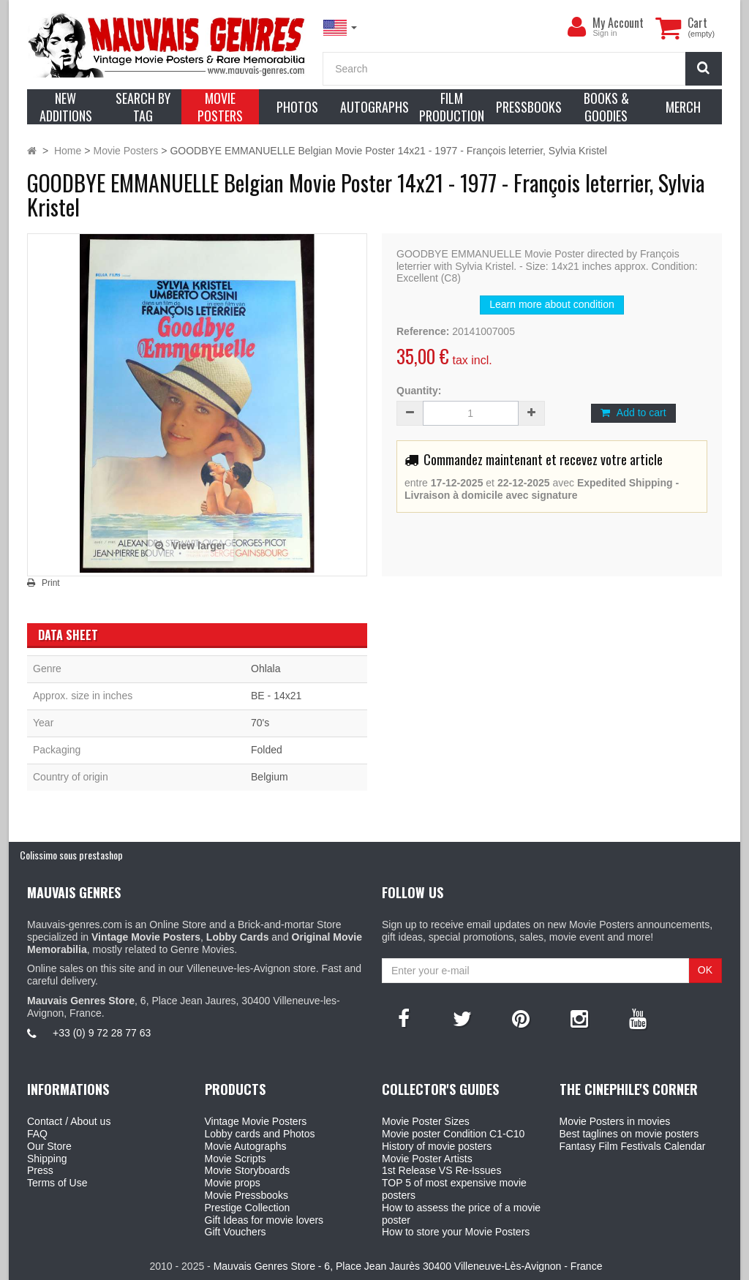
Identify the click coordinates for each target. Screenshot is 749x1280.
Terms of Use (57, 1183)
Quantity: (418, 390)
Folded (266, 750)
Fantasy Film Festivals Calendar (633, 1146)
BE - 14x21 (276, 695)
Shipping (47, 1158)
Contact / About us (68, 1121)
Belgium (269, 777)
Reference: (422, 331)
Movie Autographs (246, 1146)
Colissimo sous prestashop (71, 854)
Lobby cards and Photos (260, 1134)
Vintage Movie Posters (256, 1121)
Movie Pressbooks (246, 1195)
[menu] (576, 27)
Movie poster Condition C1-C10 (453, 1134)
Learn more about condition (551, 304)
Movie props (232, 1183)
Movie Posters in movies (615, 1121)
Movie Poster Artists (427, 1158)
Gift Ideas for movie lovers (264, 1220)
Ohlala (265, 668)
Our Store (49, 1146)
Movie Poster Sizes (426, 1121)
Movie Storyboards (247, 1170)
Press (40, 1170)
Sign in (604, 33)
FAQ (37, 1134)
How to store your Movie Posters (456, 1232)
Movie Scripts (235, 1158)
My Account (618, 23)
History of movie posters (437, 1146)
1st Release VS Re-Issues (441, 1170)
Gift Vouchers (235, 1232)
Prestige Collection (247, 1207)
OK (705, 970)
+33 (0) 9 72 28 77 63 (102, 1033)
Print (51, 583)
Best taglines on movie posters (629, 1134)
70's (260, 723)
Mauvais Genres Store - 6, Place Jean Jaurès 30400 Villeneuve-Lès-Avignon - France (408, 1266)
